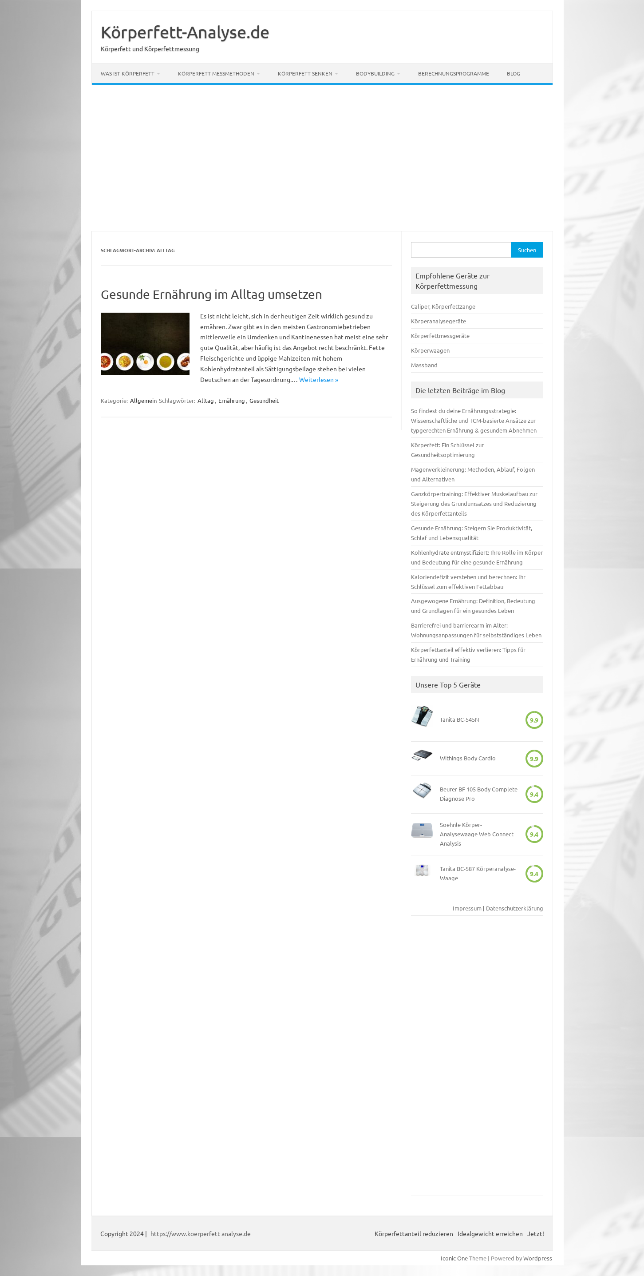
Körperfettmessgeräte (440, 335)
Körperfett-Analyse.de (185, 31)
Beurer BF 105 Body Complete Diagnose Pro (479, 793)
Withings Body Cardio (468, 758)
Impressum (467, 908)
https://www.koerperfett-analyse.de (200, 1233)
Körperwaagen (430, 350)
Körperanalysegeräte (438, 321)
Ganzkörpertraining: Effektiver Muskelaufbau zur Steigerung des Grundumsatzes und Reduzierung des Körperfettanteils (474, 503)
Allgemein (143, 400)
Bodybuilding (375, 73)
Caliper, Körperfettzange (443, 306)
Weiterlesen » (318, 379)
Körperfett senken (305, 73)
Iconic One (454, 1258)
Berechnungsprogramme (453, 73)
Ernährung (231, 400)
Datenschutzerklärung (514, 908)
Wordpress (537, 1258)
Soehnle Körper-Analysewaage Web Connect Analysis (477, 834)
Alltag (206, 400)
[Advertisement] (322, 158)
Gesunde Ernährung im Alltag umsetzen (211, 294)
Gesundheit (264, 400)
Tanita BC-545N (459, 719)
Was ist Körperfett (127, 73)
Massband (424, 365)
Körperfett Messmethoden (216, 73)
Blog (513, 73)
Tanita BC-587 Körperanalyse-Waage (478, 873)
